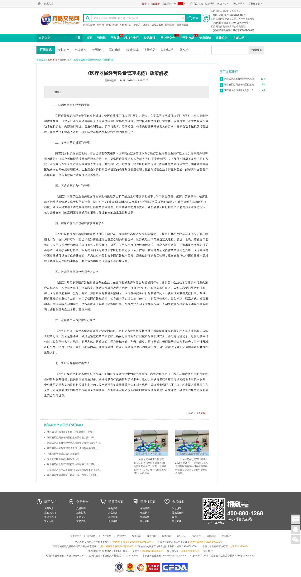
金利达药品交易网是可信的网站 (148, 567)
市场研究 (80, 49)
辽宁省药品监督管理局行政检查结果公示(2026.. (71, 464)
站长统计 (226, 536)
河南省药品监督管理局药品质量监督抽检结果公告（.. (74, 443)
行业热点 (63, 49)
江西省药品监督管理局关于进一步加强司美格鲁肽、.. (74, 448)
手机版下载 (256, 3)
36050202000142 (190, 551)
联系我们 (92, 536)
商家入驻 (48, 3)
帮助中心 (223, 3)
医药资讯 (46, 49)
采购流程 (112, 508)
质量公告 (221, 37)
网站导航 (239, 3)
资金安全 (81, 517)
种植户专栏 (131, 37)
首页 (89, 37)
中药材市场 (187, 37)
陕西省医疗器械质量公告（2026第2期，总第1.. (71, 432)
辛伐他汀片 (125, 24)
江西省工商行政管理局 (130, 567)
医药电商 (115, 49)
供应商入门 (50, 517)
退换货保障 (178, 512)
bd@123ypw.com (75, 555)
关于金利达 (76, 536)
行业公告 (181, 536)
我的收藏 (196, 3)
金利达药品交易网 (59, 19)
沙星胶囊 (169, 24)
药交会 (184, 49)
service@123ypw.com (174, 555)
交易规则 (81, 508)
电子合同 (145, 521)
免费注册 (155, 3)
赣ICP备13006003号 (152, 551)
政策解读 (132, 49)
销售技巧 (145, 512)
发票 (174, 517)
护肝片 (136, 24)
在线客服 (295, 529)
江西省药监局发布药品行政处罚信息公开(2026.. (71, 437)
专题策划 (98, 49)
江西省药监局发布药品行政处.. (239, 84)
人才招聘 (107, 536)
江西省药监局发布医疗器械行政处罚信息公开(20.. (72, 475)
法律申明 (121, 536)
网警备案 (119, 567)
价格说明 (112, 521)
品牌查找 (112, 517)
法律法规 (238, 37)
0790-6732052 (131, 555)
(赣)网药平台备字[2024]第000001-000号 (132, 541)
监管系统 (209, 3)
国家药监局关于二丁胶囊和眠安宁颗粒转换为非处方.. (74, 469)
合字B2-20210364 (239, 546)
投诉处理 (196, 536)
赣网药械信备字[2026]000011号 (206, 541)
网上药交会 (167, 37)
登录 (144, 3)
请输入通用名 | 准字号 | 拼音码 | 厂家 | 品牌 (115, 18)
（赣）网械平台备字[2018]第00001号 (118, 546)
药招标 (101, 37)
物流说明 (145, 517)
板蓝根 (146, 24)
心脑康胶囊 (182, 24)
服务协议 (81, 512)
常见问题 (49, 521)
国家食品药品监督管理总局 (175, 567)
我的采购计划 (174, 3)
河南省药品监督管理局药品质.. (239, 78)
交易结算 (81, 521)
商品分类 (59, 38)
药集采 (115, 37)
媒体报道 (166, 536)
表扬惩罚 (211, 536)
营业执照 (208, 551)
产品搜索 (112, 512)
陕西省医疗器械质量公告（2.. (239, 90)
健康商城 (205, 37)
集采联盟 (136, 536)
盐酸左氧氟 (157, 24)
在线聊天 (295, 519)
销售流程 (145, 508)
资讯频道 (149, 37)
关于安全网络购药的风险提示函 (63, 459)
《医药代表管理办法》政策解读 (63, 453)
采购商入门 (50, 512)
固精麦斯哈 (89, 24)
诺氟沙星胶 (112, 24)
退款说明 (176, 508)
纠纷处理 (176, 521)
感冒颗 (100, 24)
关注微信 (295, 539)
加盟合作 (151, 536)
